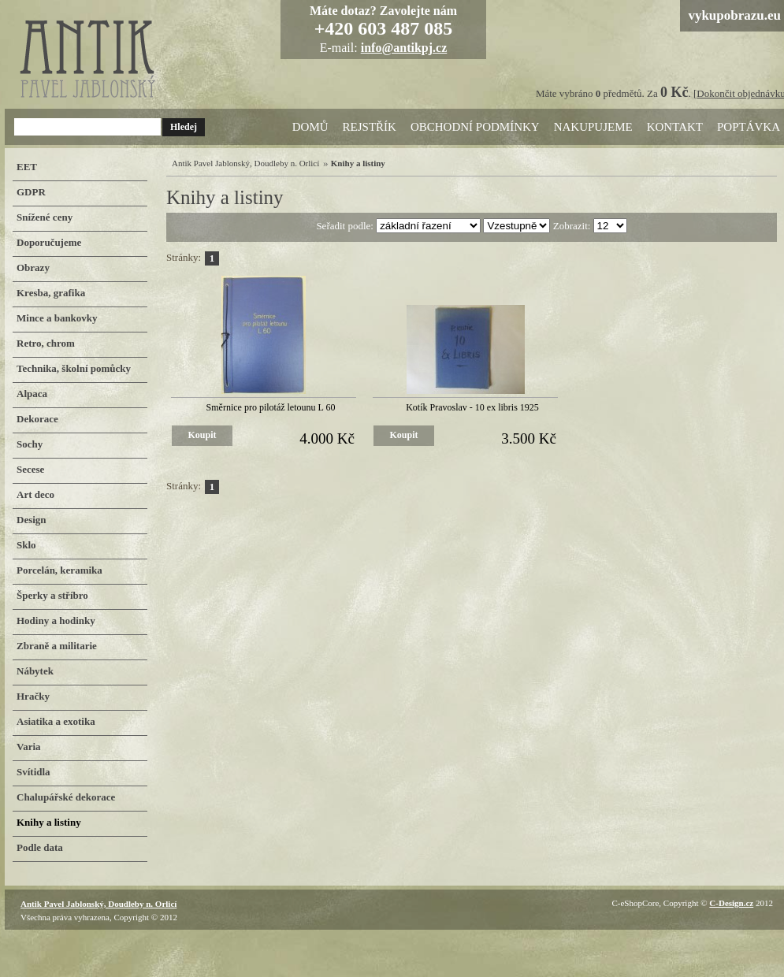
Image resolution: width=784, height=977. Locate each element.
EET (27, 167)
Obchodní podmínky (475, 127)
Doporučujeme (49, 242)
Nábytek (35, 671)
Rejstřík (369, 127)
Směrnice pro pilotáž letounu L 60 (271, 407)
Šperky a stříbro (52, 595)
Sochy (30, 444)
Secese (30, 469)
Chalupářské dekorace (66, 797)
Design (31, 520)
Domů (310, 127)
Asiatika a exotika (56, 721)
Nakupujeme (593, 127)
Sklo (26, 545)
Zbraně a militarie (57, 646)
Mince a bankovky (57, 318)
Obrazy (33, 267)
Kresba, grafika (51, 293)
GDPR (31, 192)
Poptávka (748, 127)
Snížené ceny (44, 217)
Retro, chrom (46, 343)
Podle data (40, 847)
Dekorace (37, 419)
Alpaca (32, 393)
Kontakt (675, 127)
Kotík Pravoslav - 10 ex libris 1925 (472, 407)
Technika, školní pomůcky (74, 368)
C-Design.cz (731, 903)
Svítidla (33, 772)
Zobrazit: (573, 226)
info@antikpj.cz (404, 47)
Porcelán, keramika (59, 570)
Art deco (35, 494)
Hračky (33, 696)
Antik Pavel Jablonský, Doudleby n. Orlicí (245, 163)
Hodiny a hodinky (56, 620)
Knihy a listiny (49, 822)
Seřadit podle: (346, 226)
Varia (29, 746)
